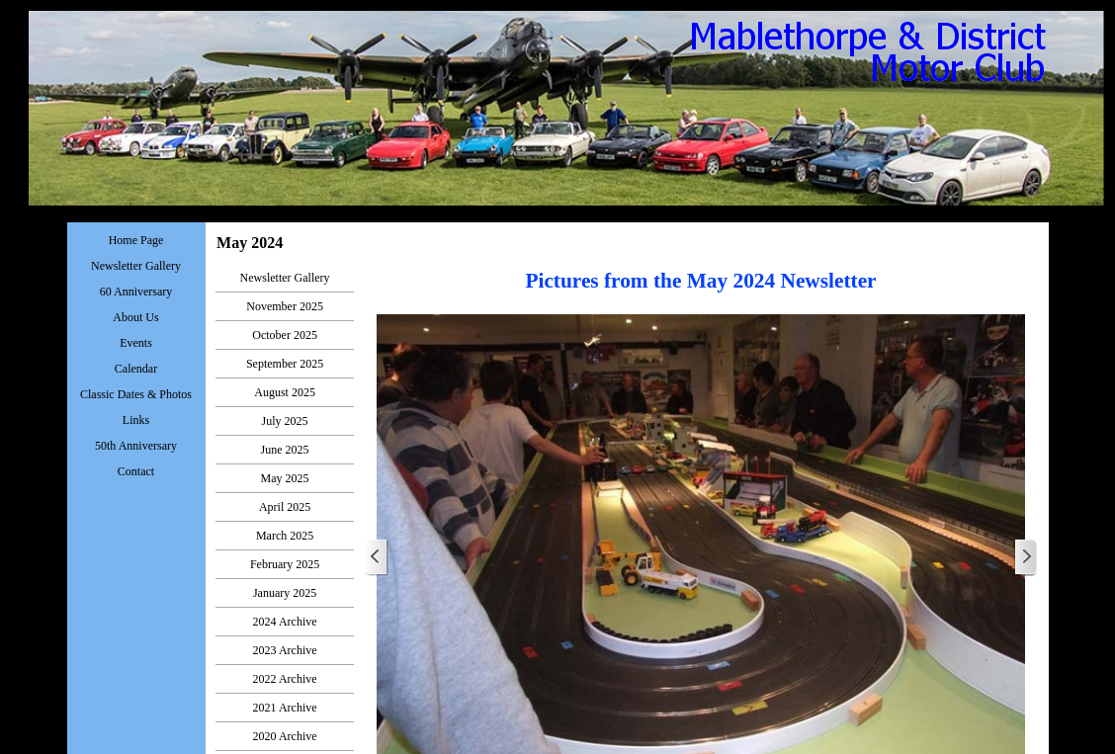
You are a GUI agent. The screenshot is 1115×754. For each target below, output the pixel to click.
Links (136, 420)
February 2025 (284, 564)
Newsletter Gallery (285, 278)
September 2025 (284, 364)
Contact (136, 471)
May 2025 (285, 478)
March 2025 (284, 536)
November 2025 (284, 306)
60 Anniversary (136, 291)
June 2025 (285, 450)
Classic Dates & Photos (136, 394)
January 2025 (284, 593)
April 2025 (284, 507)
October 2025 (284, 335)
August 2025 (284, 392)
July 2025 (285, 421)
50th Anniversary (136, 446)
